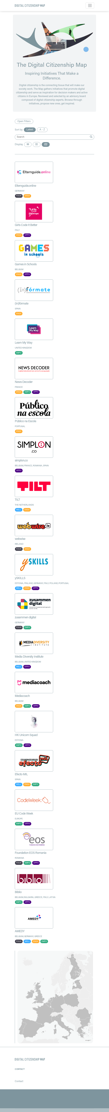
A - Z (42, 129)
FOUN (18, 196)
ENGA (27, 196)
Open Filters (24, 121)
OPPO (27, 235)
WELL (18, 510)
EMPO (18, 353)
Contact (20, 1069)
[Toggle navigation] (90, 5)
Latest (29, 129)
